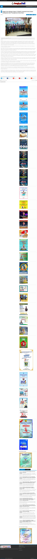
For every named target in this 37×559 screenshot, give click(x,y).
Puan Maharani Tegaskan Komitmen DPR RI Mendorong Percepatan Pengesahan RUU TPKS (29, 493)
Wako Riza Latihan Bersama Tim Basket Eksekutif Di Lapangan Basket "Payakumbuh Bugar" (29, 488)
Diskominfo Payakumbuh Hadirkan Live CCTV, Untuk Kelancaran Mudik (29, 511)
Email (33, 14)
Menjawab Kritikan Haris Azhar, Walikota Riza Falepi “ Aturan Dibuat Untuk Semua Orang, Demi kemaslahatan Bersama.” (29, 505)
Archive (28, 469)
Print (30, 14)
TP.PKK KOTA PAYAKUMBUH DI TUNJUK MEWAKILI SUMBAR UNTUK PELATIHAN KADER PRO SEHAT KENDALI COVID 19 (29, 521)
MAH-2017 (35, 558)
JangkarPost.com (2, 558)
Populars (22, 469)
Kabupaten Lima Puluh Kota (6, 76)
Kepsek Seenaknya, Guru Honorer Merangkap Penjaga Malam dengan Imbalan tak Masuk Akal (29, 477)
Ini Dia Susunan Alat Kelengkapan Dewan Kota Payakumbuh (29, 472)
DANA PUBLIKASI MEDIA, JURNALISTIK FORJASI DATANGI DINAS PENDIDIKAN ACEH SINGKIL (29, 482)
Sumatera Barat (13, 76)
